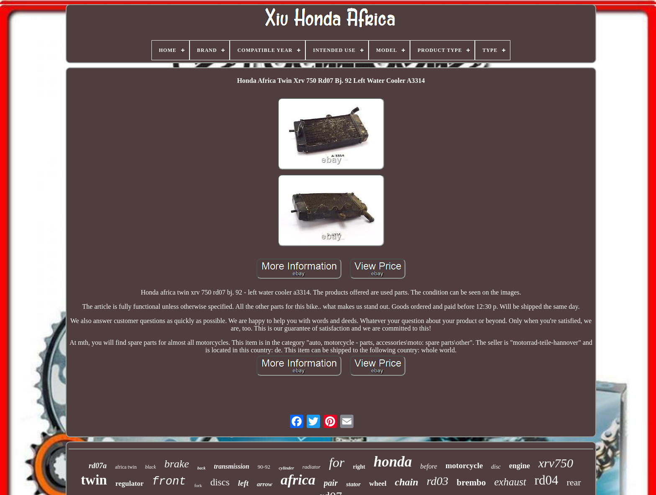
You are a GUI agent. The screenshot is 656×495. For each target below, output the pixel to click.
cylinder (286, 467)
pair (331, 482)
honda (393, 462)
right (359, 467)
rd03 (437, 480)
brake (176, 464)
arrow (264, 484)
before (428, 466)
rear (573, 482)
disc (496, 467)
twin (94, 479)
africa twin (126, 467)
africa (298, 479)
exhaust (510, 481)
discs (220, 482)
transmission (231, 466)
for (336, 462)
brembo (471, 482)
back (201, 468)
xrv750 (555, 463)
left (243, 483)
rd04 (547, 480)
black (150, 467)
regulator (129, 483)
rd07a (98, 466)
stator (353, 484)
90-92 (264, 467)
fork (198, 485)
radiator (311, 467)
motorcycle (464, 465)
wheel (378, 483)
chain (406, 482)
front (169, 481)
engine (519, 466)
